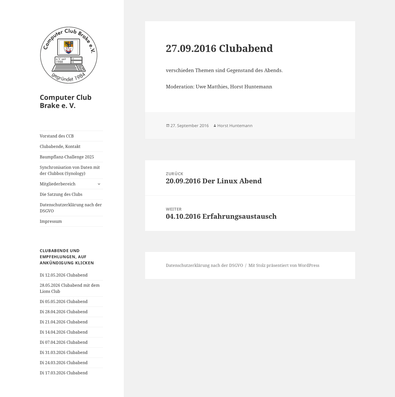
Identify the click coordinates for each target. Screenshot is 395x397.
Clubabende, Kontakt (60, 146)
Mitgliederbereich (57, 184)
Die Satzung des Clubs (61, 194)
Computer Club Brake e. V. (65, 101)
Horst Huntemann (235, 125)
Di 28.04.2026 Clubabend (64, 311)
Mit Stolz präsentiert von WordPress (283, 265)
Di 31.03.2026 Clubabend (64, 352)
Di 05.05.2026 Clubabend (64, 301)
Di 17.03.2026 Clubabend (64, 373)
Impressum (51, 221)
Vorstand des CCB (57, 136)
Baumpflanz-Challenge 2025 (67, 157)
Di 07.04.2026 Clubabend (64, 342)
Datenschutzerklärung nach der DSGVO (71, 208)
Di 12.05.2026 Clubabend (64, 275)
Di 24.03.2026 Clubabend (64, 362)
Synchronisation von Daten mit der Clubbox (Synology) (70, 170)
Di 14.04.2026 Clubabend (64, 332)
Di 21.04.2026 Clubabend (64, 322)
